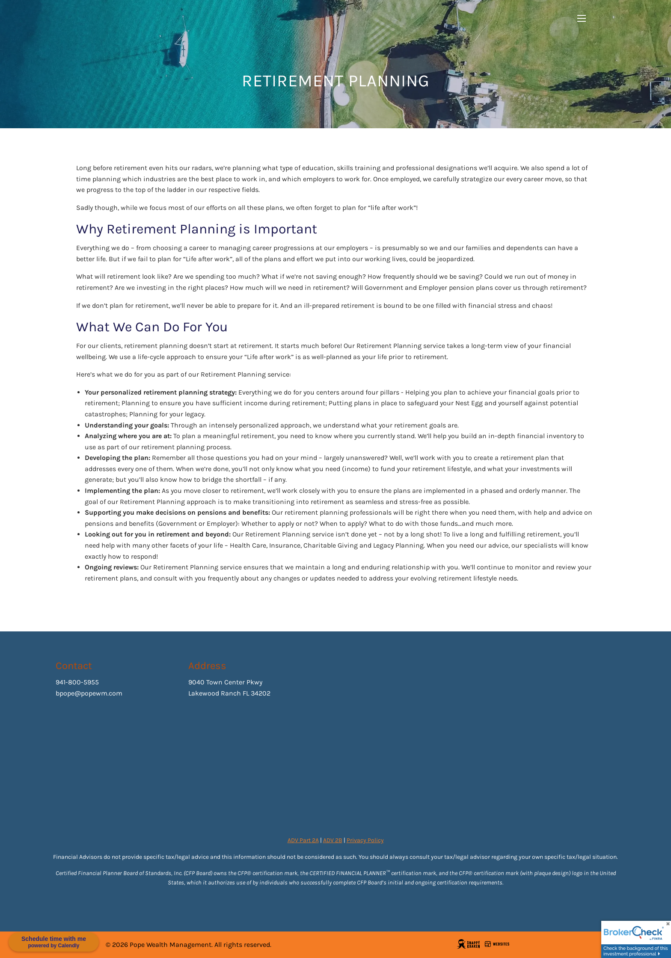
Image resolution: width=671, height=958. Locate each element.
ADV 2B (332, 840)
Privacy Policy (365, 840)
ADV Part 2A (303, 840)
